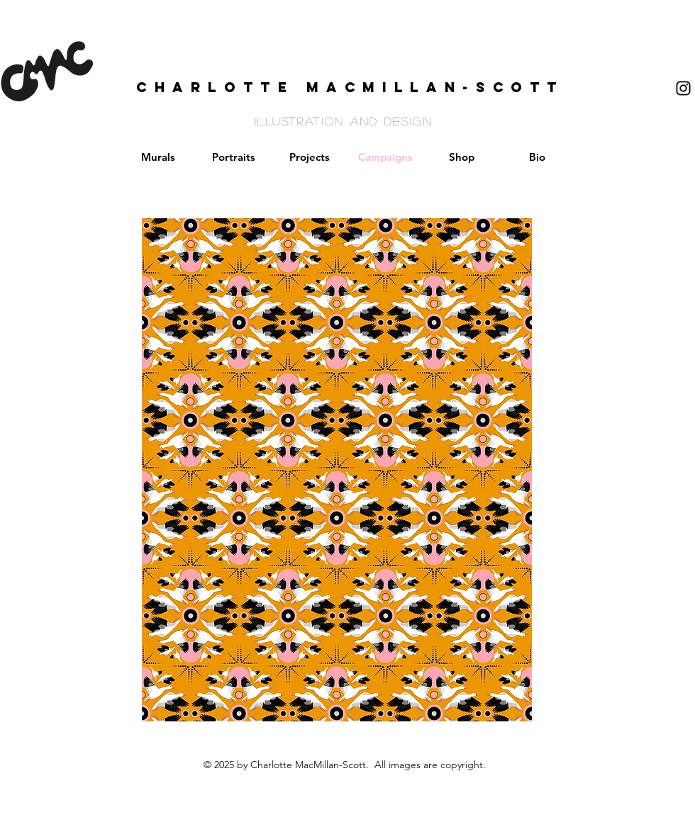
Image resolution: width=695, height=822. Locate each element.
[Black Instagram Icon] (683, 88)
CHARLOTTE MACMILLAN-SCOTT (350, 87)
